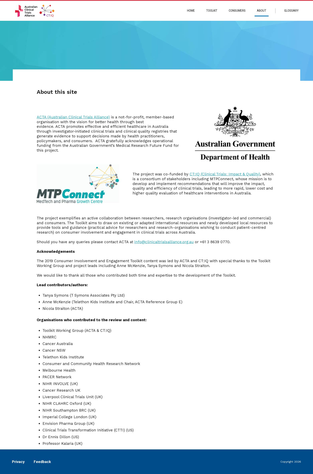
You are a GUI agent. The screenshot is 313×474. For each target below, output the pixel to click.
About (261, 10)
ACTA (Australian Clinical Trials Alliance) (73, 117)
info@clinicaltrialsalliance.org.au (164, 242)
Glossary (291, 10)
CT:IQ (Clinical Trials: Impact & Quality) (225, 174)
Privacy (18, 461)
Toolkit (211, 10)
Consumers (237, 10)
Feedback (42, 461)
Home (191, 10)
